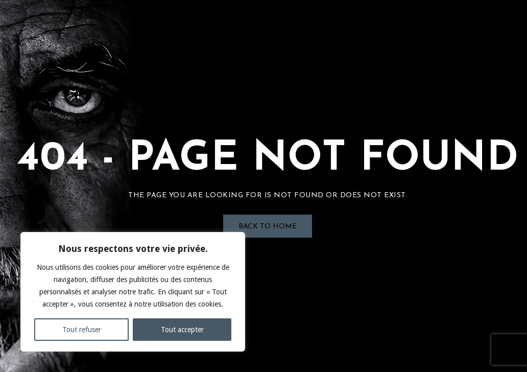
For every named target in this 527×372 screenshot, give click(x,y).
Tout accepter (182, 330)
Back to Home (267, 226)
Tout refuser (81, 330)
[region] (132, 292)
